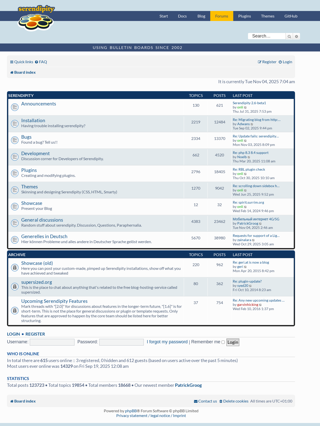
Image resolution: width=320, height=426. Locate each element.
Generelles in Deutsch (44, 236)
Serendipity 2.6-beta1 (249, 103)
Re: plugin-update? (247, 281)
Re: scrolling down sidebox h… (256, 186)
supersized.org (36, 282)
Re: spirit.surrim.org (248, 202)
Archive (17, 254)
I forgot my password (167, 341)
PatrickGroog (247, 223)
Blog (201, 15)
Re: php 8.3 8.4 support (250, 152)
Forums (221, 15)
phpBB (131, 410)
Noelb (242, 157)
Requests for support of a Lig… (256, 235)
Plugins (244, 15)
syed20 (242, 285)
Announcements (38, 103)
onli (240, 107)
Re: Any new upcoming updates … (258, 300)
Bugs (26, 137)
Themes (267, 15)
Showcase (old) (37, 263)
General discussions (42, 220)
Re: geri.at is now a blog (251, 262)
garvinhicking (247, 304)
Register (35, 334)
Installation (33, 120)
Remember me (208, 341)
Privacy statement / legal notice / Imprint (151, 415)
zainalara (244, 240)
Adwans (243, 124)
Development (35, 153)
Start (164, 15)
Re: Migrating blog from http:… (256, 119)
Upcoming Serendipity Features (54, 301)
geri (240, 266)
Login (13, 334)
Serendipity (21, 95)
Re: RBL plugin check (249, 169)
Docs (182, 15)
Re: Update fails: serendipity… (256, 136)
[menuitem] (40, 61)
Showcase (31, 203)
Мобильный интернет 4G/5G (256, 219)
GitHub (291, 15)
